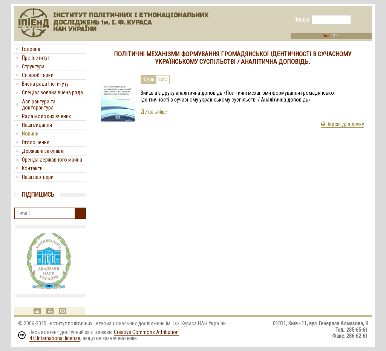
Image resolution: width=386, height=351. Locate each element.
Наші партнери (38, 177)
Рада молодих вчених (46, 116)
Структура (33, 66)
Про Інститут (36, 58)
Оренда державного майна (52, 160)
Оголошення (35, 142)
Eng (336, 36)
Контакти (32, 168)
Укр (326, 36)
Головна (31, 49)
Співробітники (38, 75)
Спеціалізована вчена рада (52, 92)
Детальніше (154, 112)
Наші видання (37, 125)
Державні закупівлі (43, 151)
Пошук (301, 19)
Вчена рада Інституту (45, 84)
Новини (30, 134)
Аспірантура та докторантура (38, 105)
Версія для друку (342, 124)
